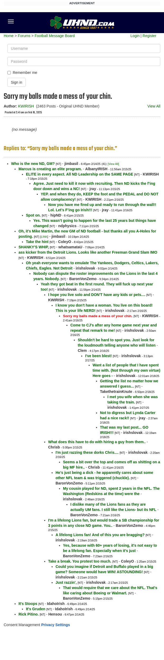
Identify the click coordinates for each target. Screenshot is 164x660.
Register (149, 36)
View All (153, 106)
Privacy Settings (55, 625)
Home (8, 36)
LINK (44, 236)
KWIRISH (26, 106)
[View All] (113, 163)
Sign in (16, 82)
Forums (24, 36)
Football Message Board (55, 36)
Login (134, 36)
